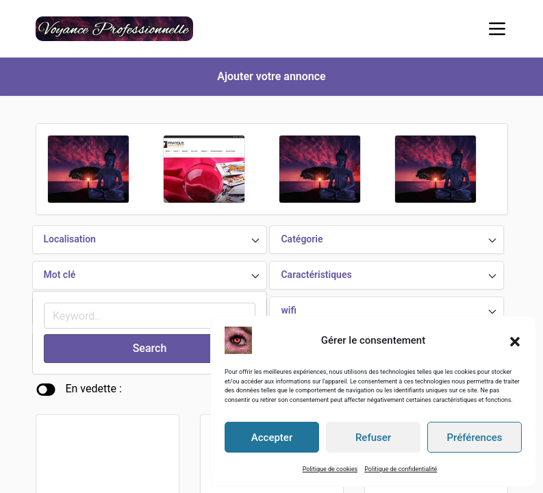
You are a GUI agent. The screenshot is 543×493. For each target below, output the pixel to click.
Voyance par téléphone (88, 450)
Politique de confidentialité (400, 468)
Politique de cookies (330, 468)
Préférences (474, 437)
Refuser (373, 437)
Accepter (271, 437)
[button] (515, 339)
